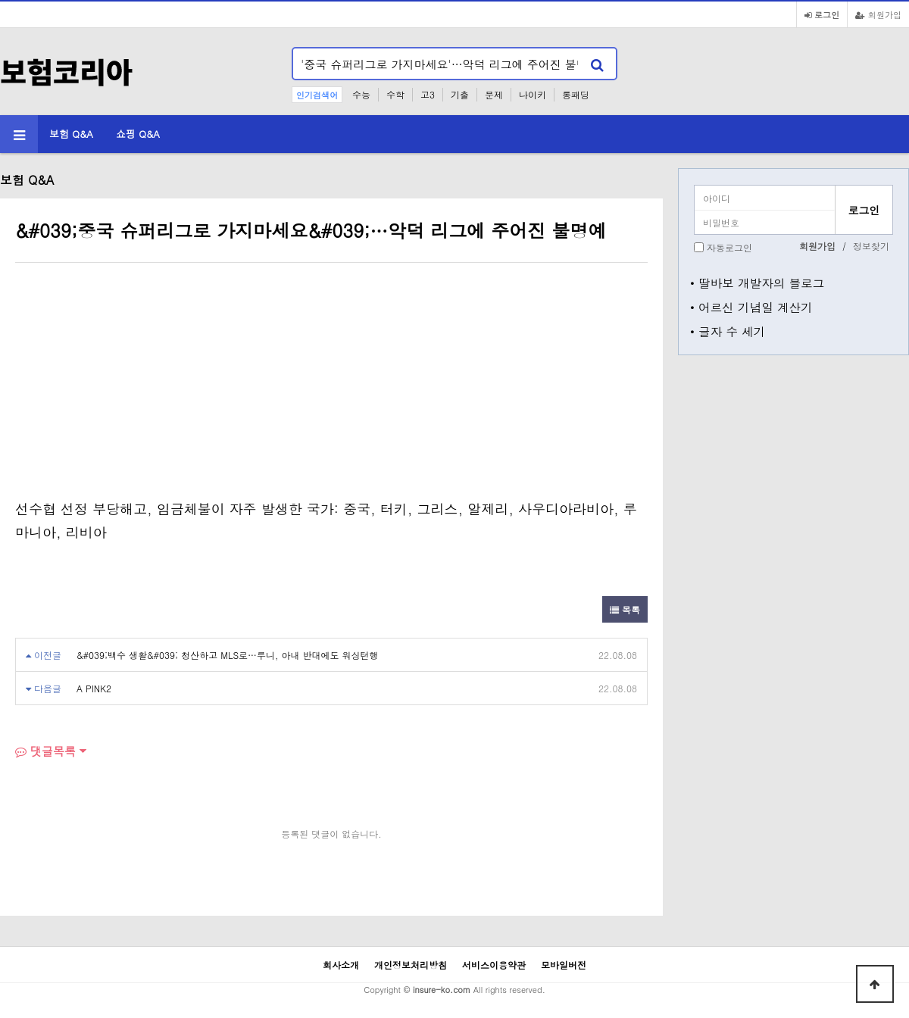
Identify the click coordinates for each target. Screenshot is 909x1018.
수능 (361, 94)
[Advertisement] (142, 384)
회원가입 (878, 14)
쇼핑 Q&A (138, 133)
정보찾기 (871, 245)
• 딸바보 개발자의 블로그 (757, 282)
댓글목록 (45, 751)
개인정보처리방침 (410, 965)
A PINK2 (94, 688)
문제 (494, 94)
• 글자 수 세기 (727, 331)
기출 (460, 94)
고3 (427, 94)
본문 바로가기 (0, 0)
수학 (395, 94)
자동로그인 (729, 247)
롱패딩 (575, 94)
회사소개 (341, 965)
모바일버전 (563, 965)
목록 (625, 609)
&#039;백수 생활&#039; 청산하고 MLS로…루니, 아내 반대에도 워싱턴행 (228, 654)
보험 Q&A (71, 133)
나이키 (532, 94)
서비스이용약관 (494, 965)
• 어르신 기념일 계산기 (751, 306)
